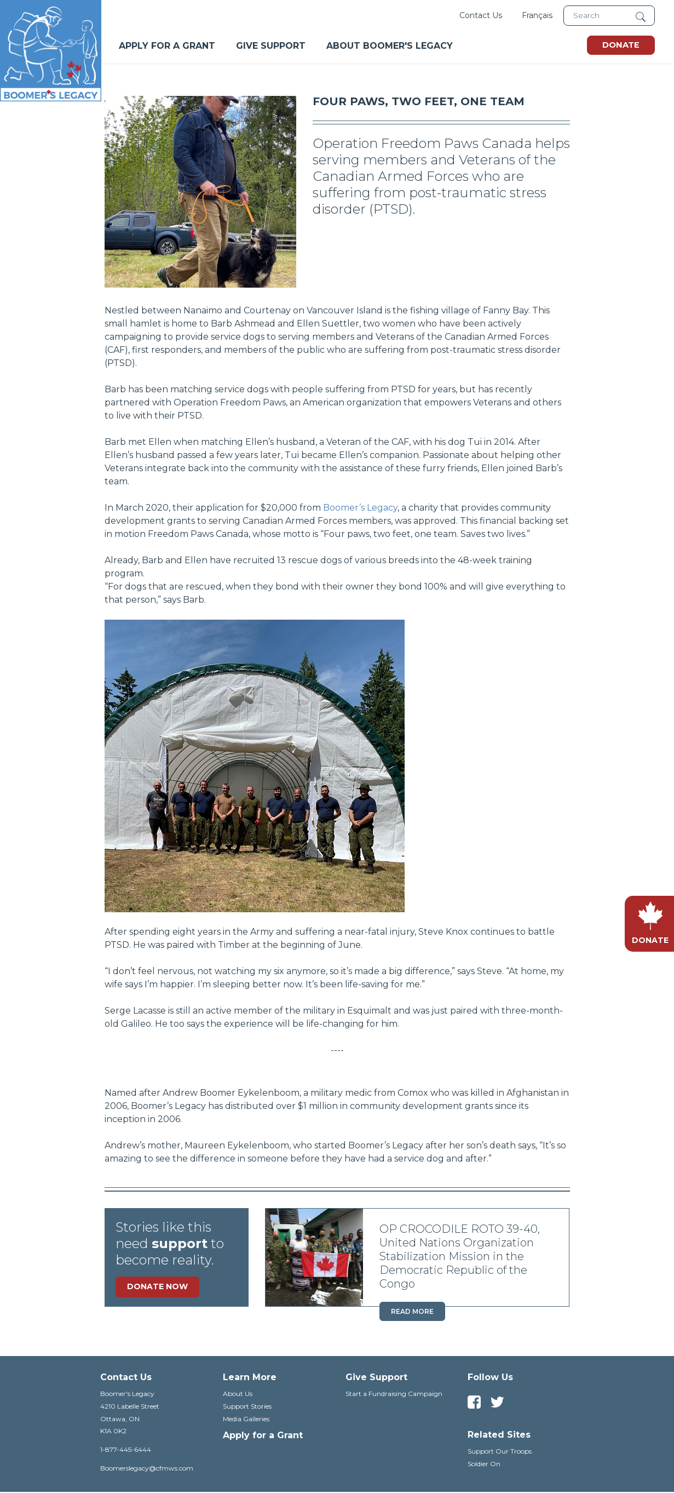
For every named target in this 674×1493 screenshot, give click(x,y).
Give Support (271, 46)
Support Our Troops (500, 1451)
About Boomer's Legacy (389, 46)
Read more (412, 1311)
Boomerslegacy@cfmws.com (146, 1468)
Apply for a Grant (263, 1435)
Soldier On (484, 1464)
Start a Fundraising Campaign (393, 1393)
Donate (621, 45)
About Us (237, 1393)
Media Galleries (246, 1419)
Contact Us (480, 15)
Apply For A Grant (167, 46)
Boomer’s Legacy (360, 507)
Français (537, 15)
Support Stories (247, 1406)
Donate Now (157, 1286)
